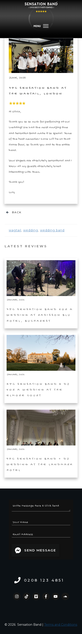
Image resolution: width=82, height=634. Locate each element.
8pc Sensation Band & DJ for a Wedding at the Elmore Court (41, 368)
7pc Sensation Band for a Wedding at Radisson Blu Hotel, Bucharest (41, 293)
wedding (30, 230)
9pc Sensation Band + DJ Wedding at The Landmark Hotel (41, 442)
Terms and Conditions (60, 625)
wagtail (15, 230)
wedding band (52, 230)
